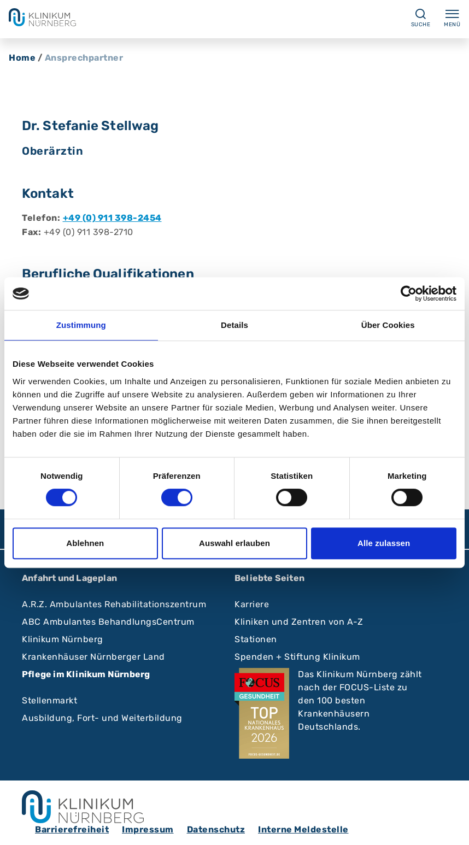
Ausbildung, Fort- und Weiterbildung (102, 718)
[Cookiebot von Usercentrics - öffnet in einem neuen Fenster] (408, 293)
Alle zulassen (383, 543)
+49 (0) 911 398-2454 (112, 218)
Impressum (148, 829)
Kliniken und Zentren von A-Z (298, 622)
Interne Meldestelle (303, 829)
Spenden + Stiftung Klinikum (297, 657)
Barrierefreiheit (72, 829)
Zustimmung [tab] (81, 325)
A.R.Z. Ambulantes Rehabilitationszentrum (114, 604)
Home (22, 57)
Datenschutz (216, 829)
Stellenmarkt (49, 700)
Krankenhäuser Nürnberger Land (93, 657)
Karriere (251, 604)
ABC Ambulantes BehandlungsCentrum (108, 622)
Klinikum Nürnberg (62, 639)
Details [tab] (234, 325)
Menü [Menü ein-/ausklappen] (452, 17)
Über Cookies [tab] (388, 325)
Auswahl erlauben (234, 543)
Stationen (255, 639)
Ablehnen (85, 543)
